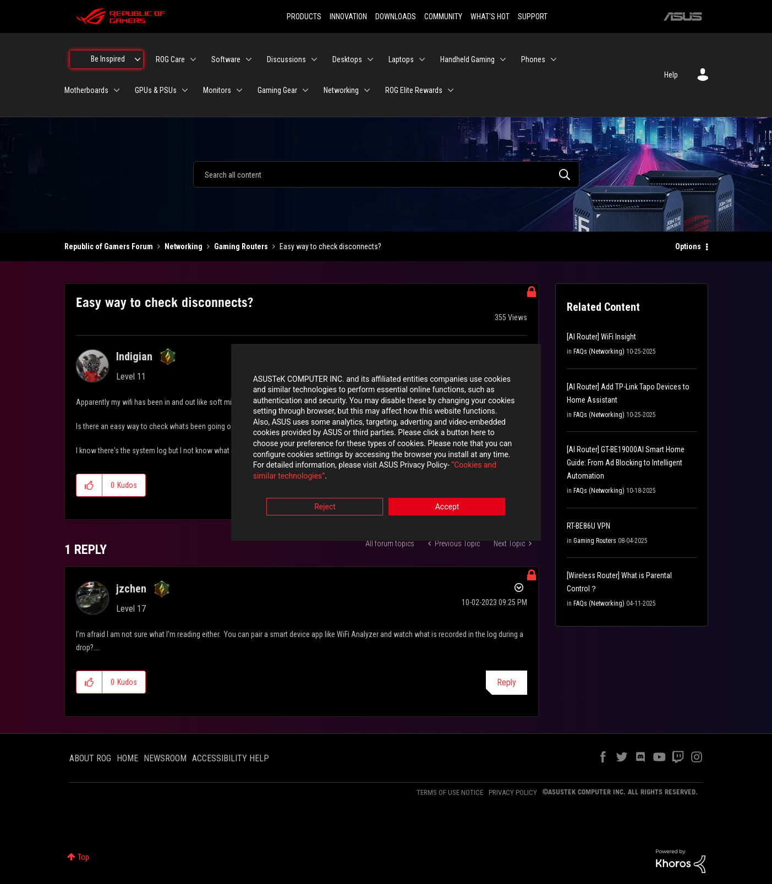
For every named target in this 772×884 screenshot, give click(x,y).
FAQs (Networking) (599, 351)
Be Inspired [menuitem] (108, 58)
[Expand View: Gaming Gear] (305, 90)
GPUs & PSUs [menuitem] (156, 90)
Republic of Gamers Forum (108, 246)
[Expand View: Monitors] (239, 90)
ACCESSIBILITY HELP (230, 758)
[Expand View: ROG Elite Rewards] (450, 90)
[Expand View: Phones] (553, 59)
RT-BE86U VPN (588, 525)
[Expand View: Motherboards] (116, 90)
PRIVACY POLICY (513, 792)
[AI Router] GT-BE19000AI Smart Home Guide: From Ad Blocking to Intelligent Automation (626, 462)
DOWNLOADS (395, 16)
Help (671, 74)
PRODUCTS (304, 16)
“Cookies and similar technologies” (313, 472)
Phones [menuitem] (533, 59)
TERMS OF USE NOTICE (450, 792)
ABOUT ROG (90, 758)
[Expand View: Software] (248, 59)
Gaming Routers (241, 246)
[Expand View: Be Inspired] (137, 59)
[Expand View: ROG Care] (193, 59)
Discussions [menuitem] (286, 59)
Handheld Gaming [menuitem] (467, 59)
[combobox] (386, 174)
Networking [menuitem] (341, 90)
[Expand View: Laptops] (422, 59)
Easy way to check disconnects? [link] (330, 246)
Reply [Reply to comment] (506, 682)
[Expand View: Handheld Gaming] (502, 59)
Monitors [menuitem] (217, 90)
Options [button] (688, 246)
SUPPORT (532, 16)
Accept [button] (447, 502)
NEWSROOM (165, 758)
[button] (89, 485)
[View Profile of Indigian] (134, 356)
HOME (127, 758)
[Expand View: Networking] (367, 90)
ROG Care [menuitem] (170, 59)
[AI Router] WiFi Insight (601, 336)
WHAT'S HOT (490, 16)
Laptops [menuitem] (401, 59)
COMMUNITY (443, 16)
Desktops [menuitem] (347, 59)
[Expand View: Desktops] (370, 59)
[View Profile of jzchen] (131, 588)
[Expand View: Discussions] (314, 59)
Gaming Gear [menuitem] (277, 90)
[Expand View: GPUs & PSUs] (184, 90)
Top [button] (83, 857)
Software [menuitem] (225, 59)
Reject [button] (325, 502)
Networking (183, 246)
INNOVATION (348, 16)
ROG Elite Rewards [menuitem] (413, 90)
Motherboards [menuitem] (86, 90)
